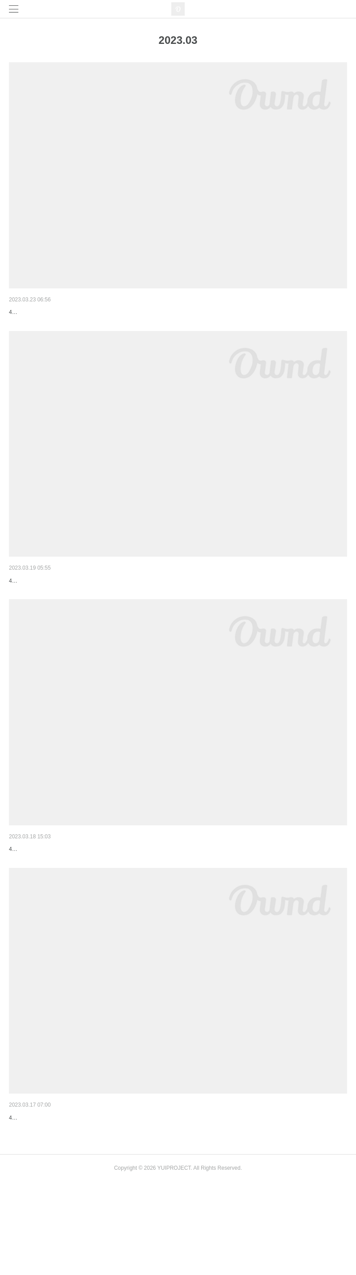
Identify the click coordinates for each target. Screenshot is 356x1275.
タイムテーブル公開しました (49, 603)
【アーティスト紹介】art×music (54, 312)
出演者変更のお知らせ (40, 895)
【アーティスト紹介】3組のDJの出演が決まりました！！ (89, 1187)
